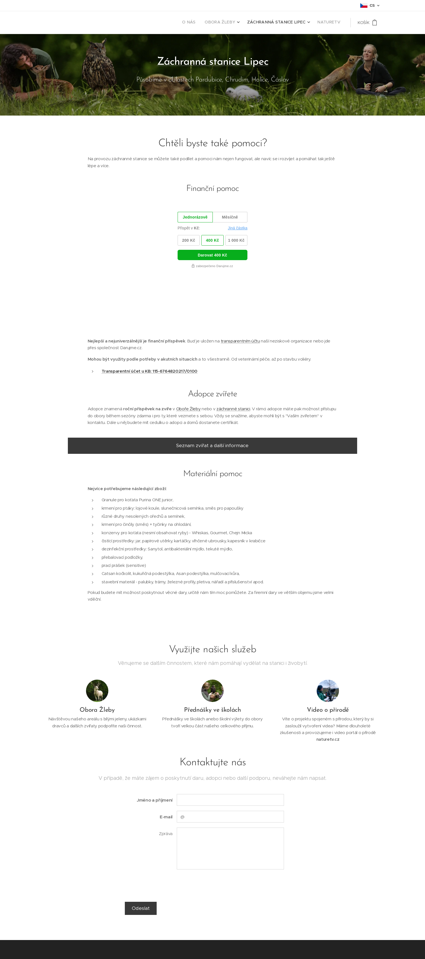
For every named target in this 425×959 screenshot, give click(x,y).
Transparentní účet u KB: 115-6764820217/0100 (150, 315)
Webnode (90, 947)
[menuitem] (309, 23)
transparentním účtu (240, 285)
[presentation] (218, 830)
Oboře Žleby (188, 353)
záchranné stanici (233, 353)
